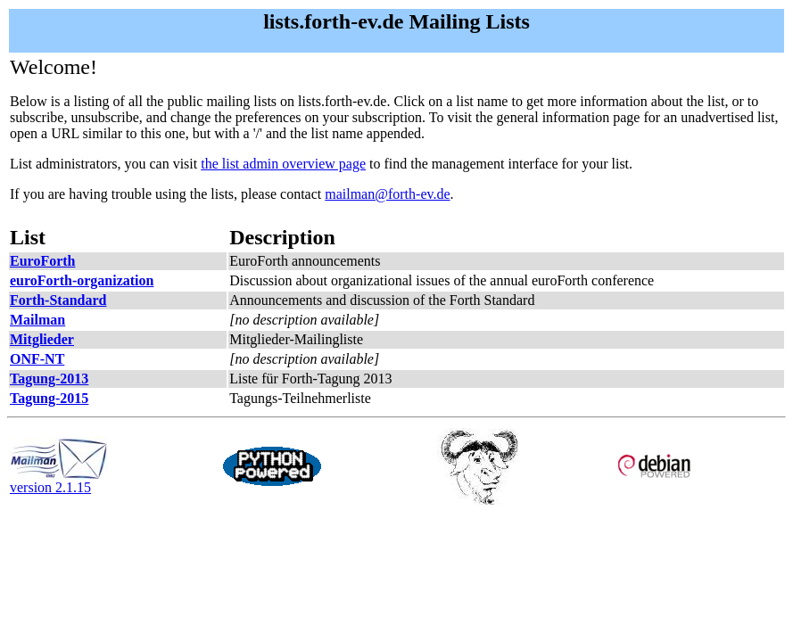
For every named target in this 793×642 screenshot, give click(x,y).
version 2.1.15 (59, 481)
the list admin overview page (283, 163)
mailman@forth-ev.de (387, 194)
